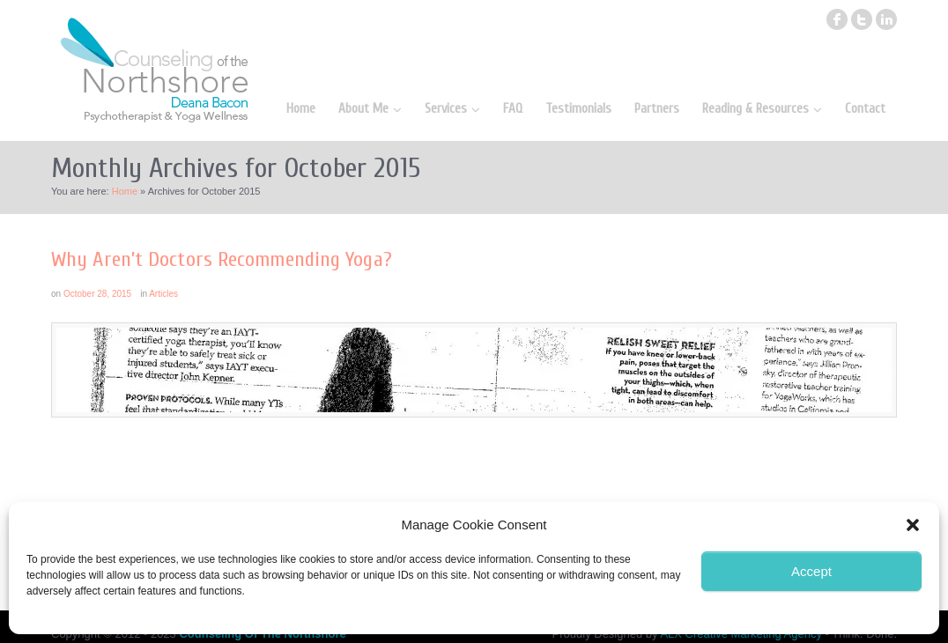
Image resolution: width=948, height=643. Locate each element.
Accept (811, 571)
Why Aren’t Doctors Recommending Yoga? (221, 259)
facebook (837, 19)
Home (124, 191)
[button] (913, 525)
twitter (861, 19)
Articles (163, 294)
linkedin (886, 19)
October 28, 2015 (97, 294)
